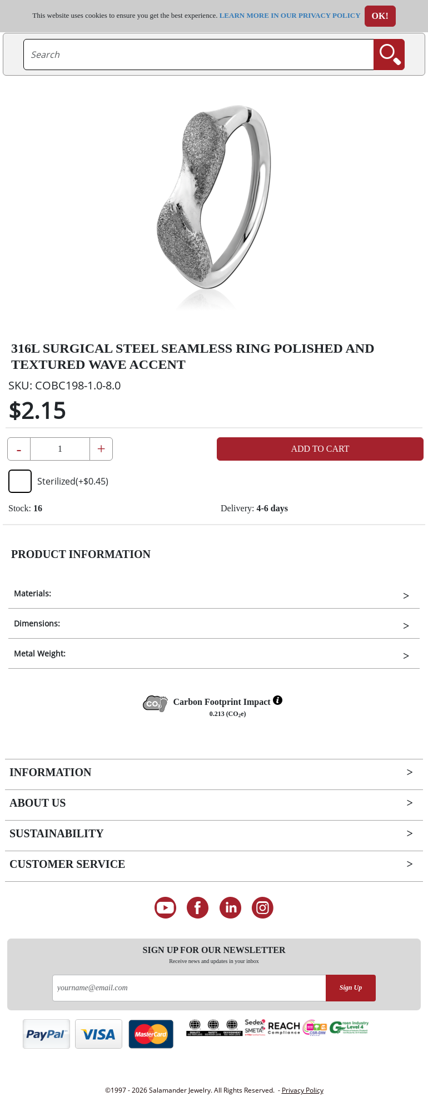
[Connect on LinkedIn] (230, 908)
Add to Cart (320, 448)
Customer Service (67, 864)
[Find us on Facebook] (197, 908)
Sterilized (58, 481)
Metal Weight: (40, 653)
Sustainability (56, 833)
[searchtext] (198, 54)
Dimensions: (37, 623)
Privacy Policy (303, 1090)
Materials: (32, 593)
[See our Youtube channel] (165, 908)
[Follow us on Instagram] (263, 908)
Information (50, 772)
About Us (37, 803)
